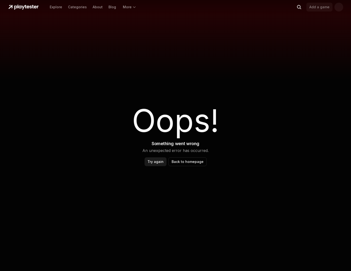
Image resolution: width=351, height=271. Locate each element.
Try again (155, 162)
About (98, 7)
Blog (112, 7)
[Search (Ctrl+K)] (299, 7)
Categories (77, 7)
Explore (56, 7)
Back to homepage (188, 162)
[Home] (23, 7)
